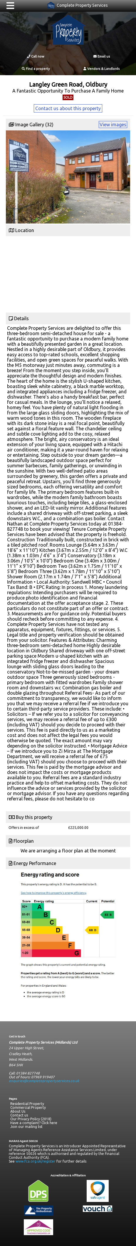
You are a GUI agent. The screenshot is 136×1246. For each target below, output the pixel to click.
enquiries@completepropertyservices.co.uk (44, 1081)
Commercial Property (28, 1107)
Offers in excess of (24, 827)
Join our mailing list (26, 1127)
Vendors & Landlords (101, 68)
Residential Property (27, 1104)
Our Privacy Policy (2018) (30, 1119)
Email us (101, 56)
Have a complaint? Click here (33, 1123)
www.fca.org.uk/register (36, 1161)
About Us (17, 1111)
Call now (35, 56)
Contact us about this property (68, 108)
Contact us (19, 1115)
